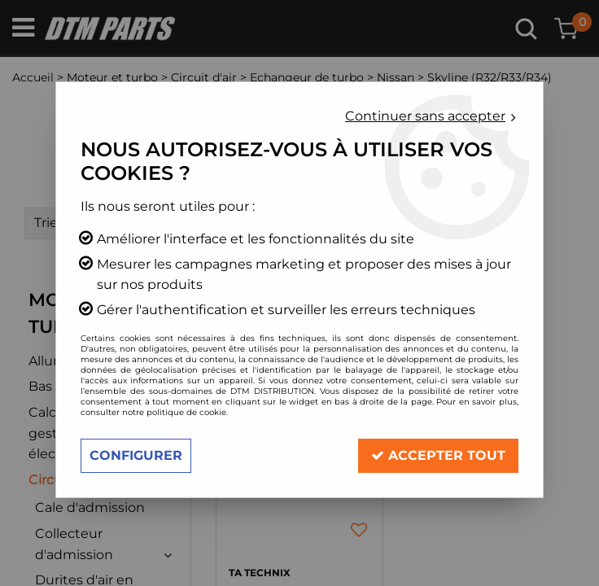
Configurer (136, 455)
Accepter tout (438, 455)
